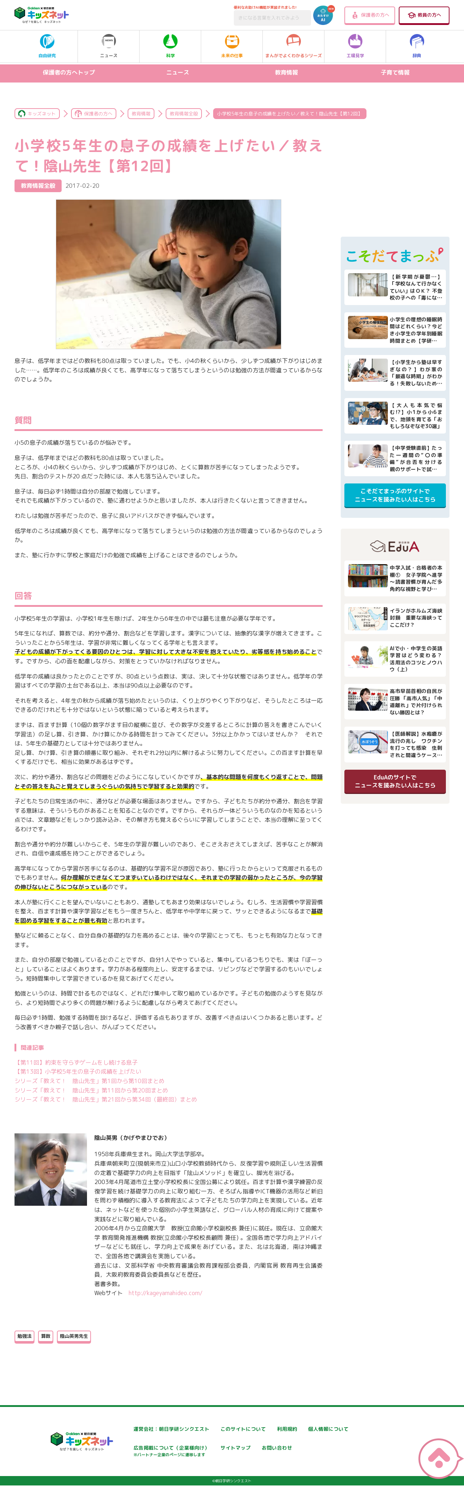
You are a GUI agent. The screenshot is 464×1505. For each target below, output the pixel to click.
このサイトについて (223, 1428)
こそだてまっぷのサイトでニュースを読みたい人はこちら (395, 495)
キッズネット (42, 113)
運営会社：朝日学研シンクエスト (152, 1428)
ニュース (108, 46)
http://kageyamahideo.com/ (166, 1293)
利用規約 (298, 1428)
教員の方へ (424, 15)
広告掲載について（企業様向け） (239, 1452)
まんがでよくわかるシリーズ (293, 46)
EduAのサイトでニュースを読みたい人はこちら (395, 781)
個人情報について (134, 1448)
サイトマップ (303, 1448)
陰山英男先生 (74, 1336)
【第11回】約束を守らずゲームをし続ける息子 (76, 1062)
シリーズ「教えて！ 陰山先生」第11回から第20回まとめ (91, 1090)
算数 (45, 1336)
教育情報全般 (184, 113)
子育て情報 (395, 72)
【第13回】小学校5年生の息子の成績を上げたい (77, 1071)
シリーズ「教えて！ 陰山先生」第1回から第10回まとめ (89, 1081)
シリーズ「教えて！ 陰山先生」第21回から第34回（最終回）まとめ (105, 1099)
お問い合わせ (129, 1473)
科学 (170, 46)
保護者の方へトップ (69, 72)
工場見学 (355, 46)
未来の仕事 (232, 46)
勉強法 (24, 1336)
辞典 (417, 46)
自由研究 (47, 46)
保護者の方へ (370, 15)
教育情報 (286, 72)
